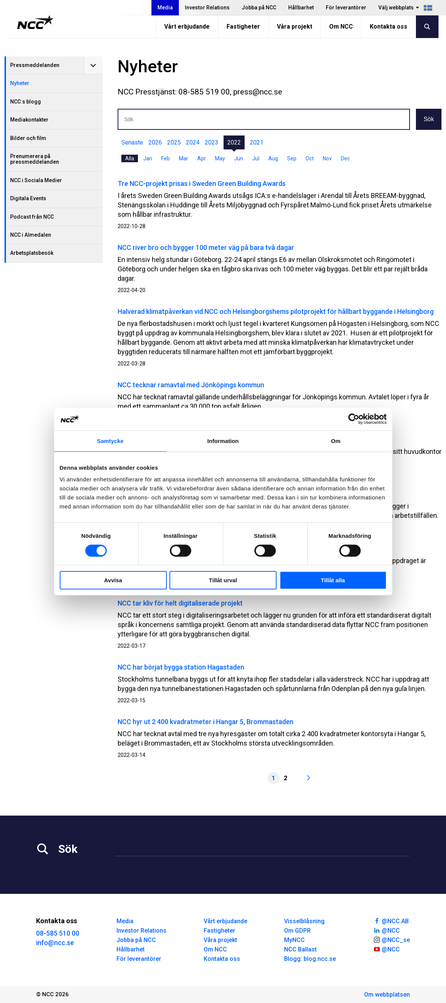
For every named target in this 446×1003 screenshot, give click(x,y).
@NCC (386, 930)
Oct (309, 158)
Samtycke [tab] (110, 441)
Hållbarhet (301, 8)
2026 (155, 142)
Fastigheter (243, 26)
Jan (147, 158)
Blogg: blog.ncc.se (310, 958)
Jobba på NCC (259, 8)
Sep (291, 158)
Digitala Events (28, 198)
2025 (174, 142)
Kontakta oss (388, 26)
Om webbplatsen (387, 994)
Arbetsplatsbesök (31, 253)
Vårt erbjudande (187, 26)
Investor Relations (207, 8)
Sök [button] (428, 119)
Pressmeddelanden (34, 65)
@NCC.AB (391, 920)
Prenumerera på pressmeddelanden (34, 159)
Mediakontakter (29, 120)
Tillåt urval (223, 580)
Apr (201, 158)
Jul (255, 158)
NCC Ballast (300, 949)
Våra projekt (294, 26)
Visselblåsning (304, 921)
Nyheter (19, 83)
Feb (165, 158)
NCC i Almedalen (30, 235)
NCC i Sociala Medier (36, 180)
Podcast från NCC (32, 217)
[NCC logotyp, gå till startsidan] (35, 22)
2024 (193, 142)
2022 (234, 142)
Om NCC (341, 26)
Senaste (132, 142)
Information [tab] (223, 441)
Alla (129, 158)
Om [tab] (335, 441)
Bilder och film (28, 138)
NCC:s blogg (25, 102)
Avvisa (113, 580)
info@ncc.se (55, 943)
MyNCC (294, 940)
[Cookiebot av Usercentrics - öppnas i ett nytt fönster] (354, 419)
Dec (345, 158)
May (220, 158)
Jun (238, 158)
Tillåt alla (333, 580)
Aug (273, 158)
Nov (327, 158)
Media (165, 8)
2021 (256, 142)
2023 (211, 142)
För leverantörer (346, 8)
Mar (183, 158)
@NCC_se (391, 939)
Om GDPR (297, 930)
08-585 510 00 (57, 933)
